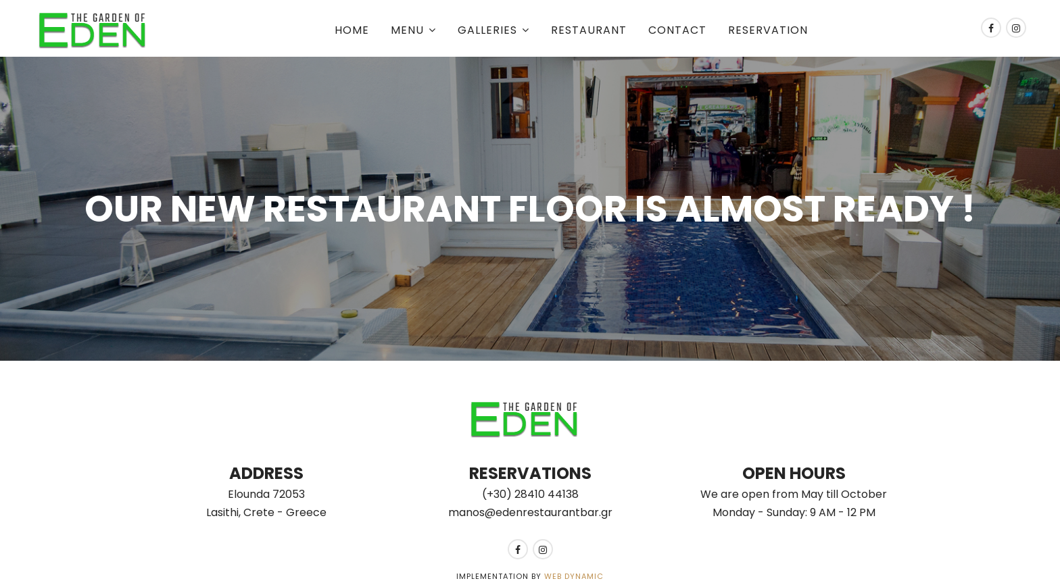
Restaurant (589, 30)
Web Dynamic (574, 576)
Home (352, 30)
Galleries (487, 30)
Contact (677, 30)
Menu (407, 30)
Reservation (768, 30)
